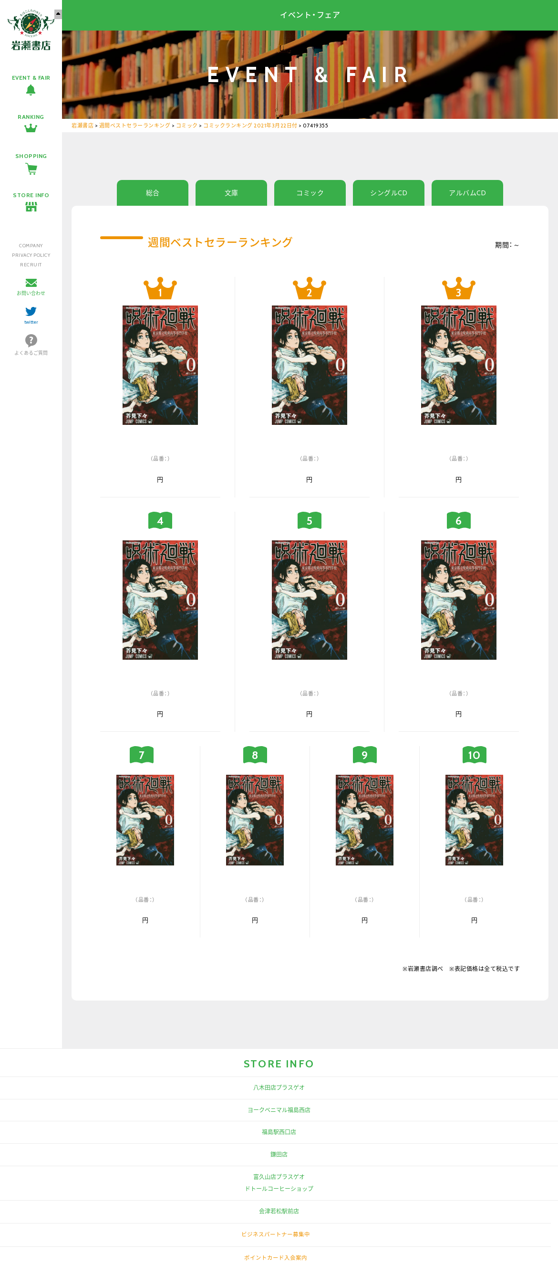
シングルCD (388, 193)
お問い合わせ (31, 293)
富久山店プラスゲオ (279, 1177)
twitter (31, 322)
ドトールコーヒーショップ (279, 1188)
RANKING (31, 116)
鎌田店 (279, 1154)
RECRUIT (31, 265)
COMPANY (31, 246)
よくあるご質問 (31, 353)
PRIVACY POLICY (31, 255)
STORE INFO (31, 195)
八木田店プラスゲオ (279, 1087)
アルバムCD (467, 193)
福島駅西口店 (279, 1132)
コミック (310, 193)
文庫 (231, 193)
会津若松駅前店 (279, 1211)
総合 (153, 193)
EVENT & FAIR (31, 77)
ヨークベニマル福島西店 (279, 1110)
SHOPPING (31, 155)
